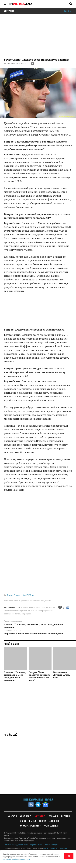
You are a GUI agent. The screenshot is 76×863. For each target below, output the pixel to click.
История (65, 816)
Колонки (53, 816)
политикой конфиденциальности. (16, 859)
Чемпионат (25, 816)
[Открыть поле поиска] (70, 3)
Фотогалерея (51, 825)
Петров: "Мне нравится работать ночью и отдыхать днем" (39, 676)
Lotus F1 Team (28, 595)
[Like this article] (61, 608)
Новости (12, 816)
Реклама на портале (51, 845)
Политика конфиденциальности (16, 845)
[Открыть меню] (5, 4)
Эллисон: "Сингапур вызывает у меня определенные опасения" (33, 625)
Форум (42, 821)
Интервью (40, 816)
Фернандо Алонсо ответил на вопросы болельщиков (33, 633)
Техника (21, 821)
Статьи (32, 821)
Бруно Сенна (13, 595)
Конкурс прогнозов (30, 825)
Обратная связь (36, 845)
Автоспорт (54, 821)
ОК (69, 856)
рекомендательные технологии (55, 848)
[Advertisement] (38, 542)
